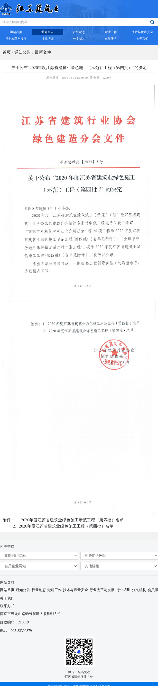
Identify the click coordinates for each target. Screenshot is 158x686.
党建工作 (54, 590)
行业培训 (123, 590)
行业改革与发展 (102, 590)
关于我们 (7, 598)
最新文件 (43, 52)
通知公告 (22, 52)
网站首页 (7, 590)
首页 (7, 52)
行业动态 (39, 590)
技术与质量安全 (75, 590)
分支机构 (139, 590)
